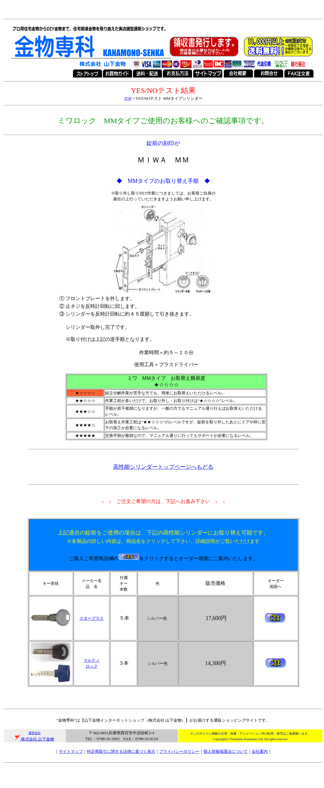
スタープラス (91, 618)
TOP (127, 98)
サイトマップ (71, 751)
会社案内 (260, 751)
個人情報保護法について (225, 751)
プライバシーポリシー (179, 751)
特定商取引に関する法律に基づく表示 (121, 751)
